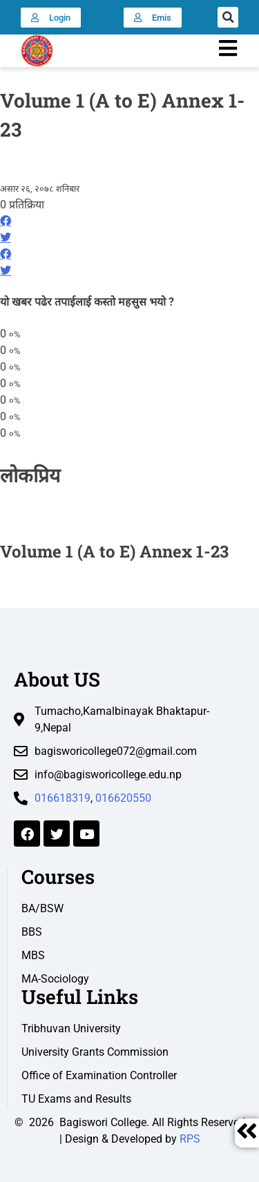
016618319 (62, 798)
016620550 (123, 798)
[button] (228, 17)
